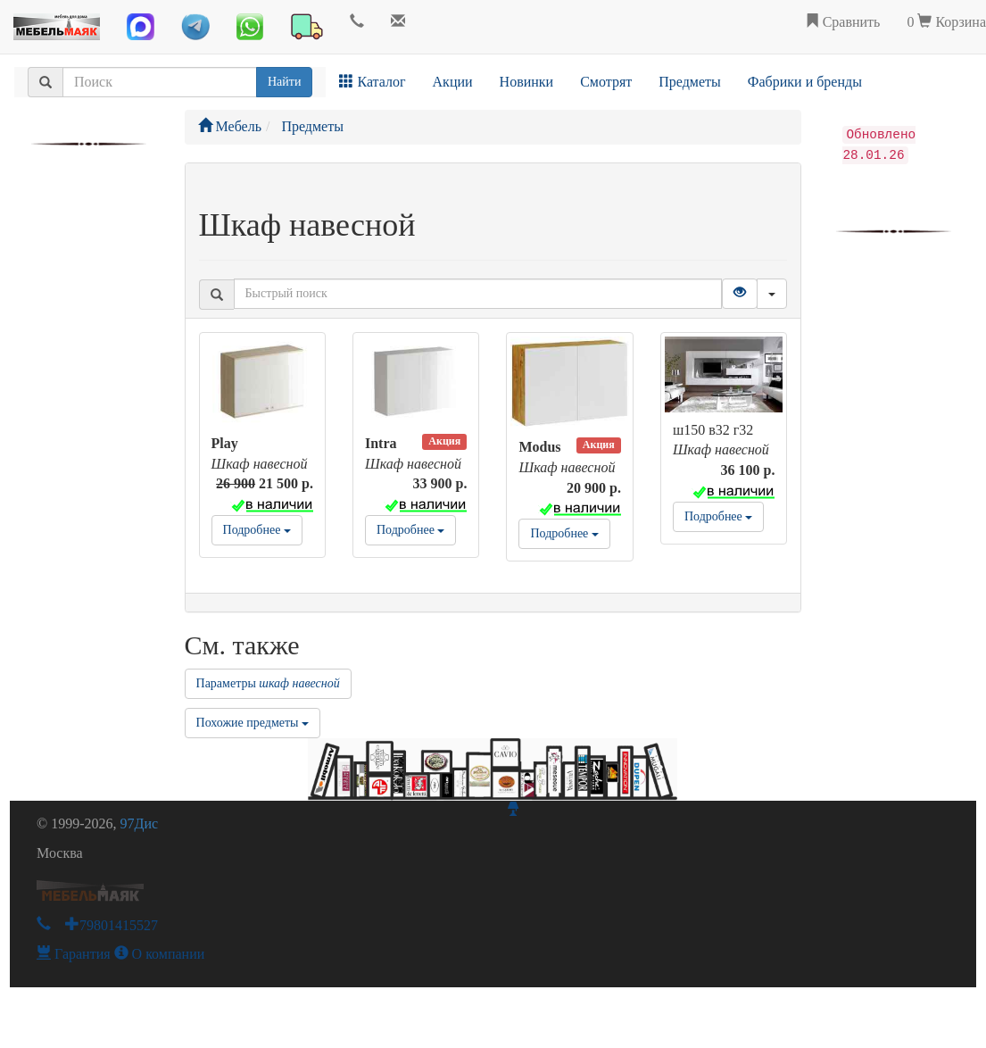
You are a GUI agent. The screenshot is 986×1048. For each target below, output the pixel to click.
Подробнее (257, 529)
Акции (453, 81)
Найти (284, 81)
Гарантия (74, 953)
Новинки (527, 81)
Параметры (268, 683)
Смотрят (606, 81)
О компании (159, 953)
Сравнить (843, 21)
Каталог (372, 81)
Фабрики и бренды (805, 81)
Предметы (690, 81)
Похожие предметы (253, 722)
